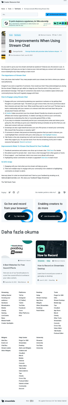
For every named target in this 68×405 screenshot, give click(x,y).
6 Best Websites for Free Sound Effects (14, 266)
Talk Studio (18, 9)
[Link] (18, 192)
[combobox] (19, 14)
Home (3, 9)
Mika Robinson (22, 282)
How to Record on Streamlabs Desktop (51, 267)
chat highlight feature (49, 135)
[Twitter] (9, 193)
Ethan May (52, 280)
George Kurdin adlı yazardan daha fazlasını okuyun (43, 51)
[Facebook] (14, 193)
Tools (9, 9)
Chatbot (9, 113)
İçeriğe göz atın (47, 24)
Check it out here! (25, 142)
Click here (50, 150)
